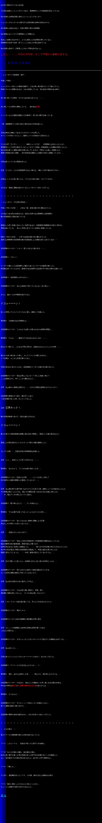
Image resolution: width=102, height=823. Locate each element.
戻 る (3, 795)
